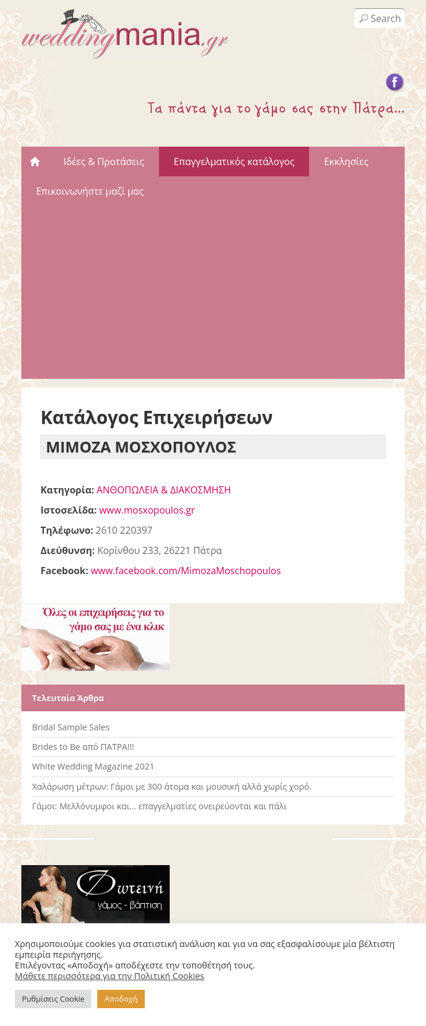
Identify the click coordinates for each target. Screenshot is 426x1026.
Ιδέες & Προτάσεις (103, 161)
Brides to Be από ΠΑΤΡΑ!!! (83, 746)
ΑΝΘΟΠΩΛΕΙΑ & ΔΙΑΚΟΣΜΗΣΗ (164, 489)
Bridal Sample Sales (71, 727)
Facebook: (64, 570)
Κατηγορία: (67, 489)
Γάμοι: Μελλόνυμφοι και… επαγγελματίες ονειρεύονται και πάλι (159, 806)
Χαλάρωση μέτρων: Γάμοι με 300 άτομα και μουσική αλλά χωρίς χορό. (171, 786)
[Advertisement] (213, 296)
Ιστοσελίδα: (68, 510)
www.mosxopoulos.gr (147, 510)
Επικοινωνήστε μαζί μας (90, 191)
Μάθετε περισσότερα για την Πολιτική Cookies (109, 975)
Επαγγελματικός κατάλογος (234, 161)
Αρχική (35, 161)
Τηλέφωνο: (66, 530)
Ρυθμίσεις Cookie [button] (53, 998)
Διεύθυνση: (67, 550)
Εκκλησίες (346, 161)
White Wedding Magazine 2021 (93, 766)
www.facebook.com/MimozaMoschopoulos (186, 570)
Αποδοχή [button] (120, 998)
